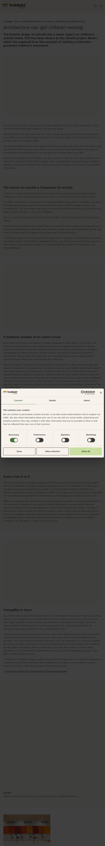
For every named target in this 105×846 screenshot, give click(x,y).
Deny (19, 451)
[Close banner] (101, 393)
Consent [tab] (18, 400)
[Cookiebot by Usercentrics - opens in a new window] (83, 393)
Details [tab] (52, 400)
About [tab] (87, 400)
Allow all (86, 451)
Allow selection (52, 451)
